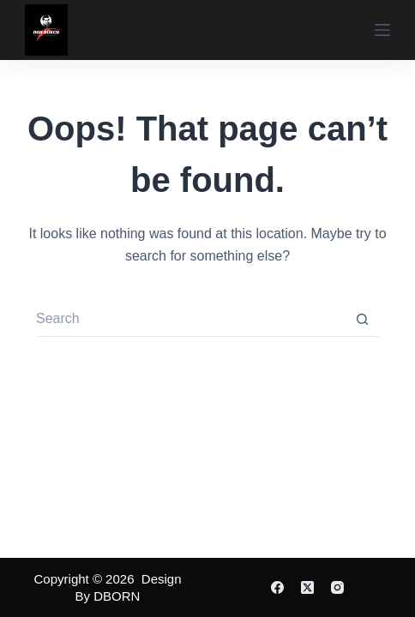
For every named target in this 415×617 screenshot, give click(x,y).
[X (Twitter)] (307, 587)
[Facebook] (277, 587)
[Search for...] (190, 320)
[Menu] (382, 30)
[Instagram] (337, 587)
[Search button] (362, 320)
